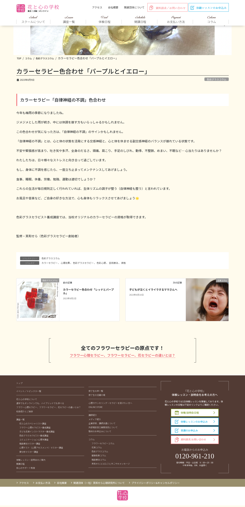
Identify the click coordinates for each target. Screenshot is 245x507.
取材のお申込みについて (99, 432)
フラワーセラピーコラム (102, 444)
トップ (19, 384)
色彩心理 (101, 263)
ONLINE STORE (95, 408)
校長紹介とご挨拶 (24, 412)
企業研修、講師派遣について (101, 424)
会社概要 (113, 7)
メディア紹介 (94, 420)
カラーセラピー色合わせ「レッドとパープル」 (88, 292)
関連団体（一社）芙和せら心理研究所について (99, 484)
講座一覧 (20, 420)
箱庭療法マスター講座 (29, 445)
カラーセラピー (50, 263)
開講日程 (20, 465)
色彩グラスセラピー (83, 263)
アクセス (97, 7)
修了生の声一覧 (95, 392)
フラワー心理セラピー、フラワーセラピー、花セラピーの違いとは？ (122, 356)
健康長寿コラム (98, 456)
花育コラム (96, 448)
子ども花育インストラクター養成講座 (37, 432)
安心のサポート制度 (25, 469)
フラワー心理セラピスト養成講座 (35, 428)
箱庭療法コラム (98, 460)
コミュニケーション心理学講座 (33, 441)
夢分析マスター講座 (28, 453)
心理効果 (65, 263)
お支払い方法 (43, 484)
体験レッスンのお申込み (191, 423)
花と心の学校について (26, 400)
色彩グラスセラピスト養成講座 (33, 437)
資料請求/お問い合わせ (190, 441)
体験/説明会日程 (187, 414)
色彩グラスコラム (216, 80)
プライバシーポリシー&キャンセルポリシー (155, 484)
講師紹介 (92, 416)
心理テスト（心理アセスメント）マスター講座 (41, 449)
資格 (123, 263)
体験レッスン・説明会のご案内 (30, 461)
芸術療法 (113, 263)
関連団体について (134, 7)
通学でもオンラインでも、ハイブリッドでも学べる (40, 404)
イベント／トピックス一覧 (28, 392)
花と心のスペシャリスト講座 (32, 424)
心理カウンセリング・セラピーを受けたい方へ (110, 404)
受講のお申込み (186, 432)
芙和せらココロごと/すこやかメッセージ (110, 464)
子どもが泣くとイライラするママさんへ (153, 290)
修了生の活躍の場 (96, 396)
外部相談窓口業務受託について (103, 428)
